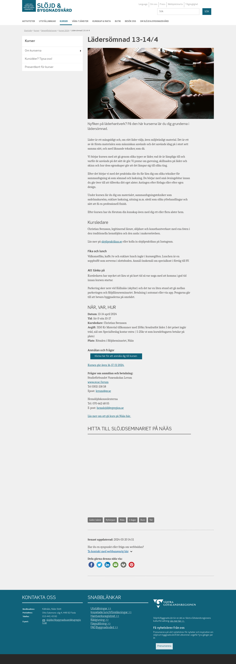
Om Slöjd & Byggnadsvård (154, 21)
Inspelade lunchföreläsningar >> (111, 612)
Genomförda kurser (49, 31)
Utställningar (47, 21)
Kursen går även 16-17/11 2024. (106, 365)
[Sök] (178, 11)
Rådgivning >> (100, 620)
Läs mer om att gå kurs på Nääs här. (109, 416)
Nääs (122, 520)
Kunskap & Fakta (101, 21)
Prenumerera (164, 646)
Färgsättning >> (101, 623)
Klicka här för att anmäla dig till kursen (116, 356)
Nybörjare (110, 520)
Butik (118, 21)
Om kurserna (33, 50)
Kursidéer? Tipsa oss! (38, 59)
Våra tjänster (80, 21)
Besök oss (130, 21)
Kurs (142, 520)
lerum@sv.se (103, 391)
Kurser (64, 21)
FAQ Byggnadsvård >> (104, 627)
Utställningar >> (101, 608)
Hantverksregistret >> (105, 616)
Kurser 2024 (64, 31)
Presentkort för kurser (39, 67)
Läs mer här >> (177, 621)
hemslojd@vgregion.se (110, 408)
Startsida (28, 31)
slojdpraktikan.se (111, 241)
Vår (151, 520)
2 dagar (132, 520)
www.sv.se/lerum (98, 382)
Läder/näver (95, 520)
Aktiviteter (28, 21)
